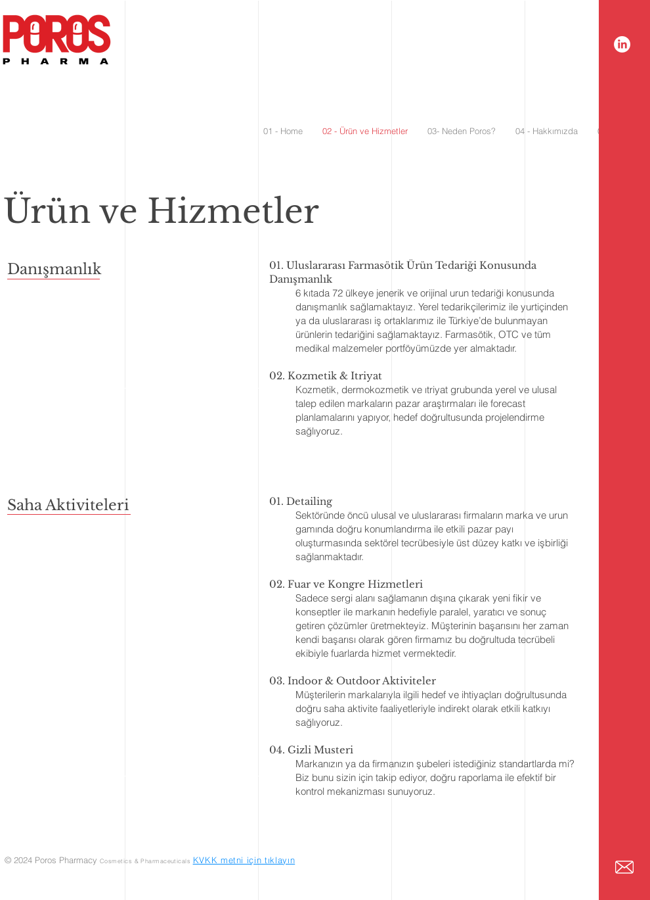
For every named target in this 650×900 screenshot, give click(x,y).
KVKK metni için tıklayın (244, 860)
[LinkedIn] (622, 44)
